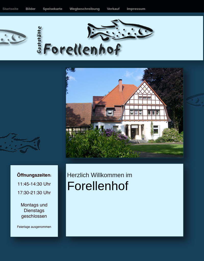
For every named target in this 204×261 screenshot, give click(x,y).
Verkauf (114, 9)
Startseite (11, 9)
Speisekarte (53, 9)
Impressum (136, 9)
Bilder (31, 9)
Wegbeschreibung (85, 9)
